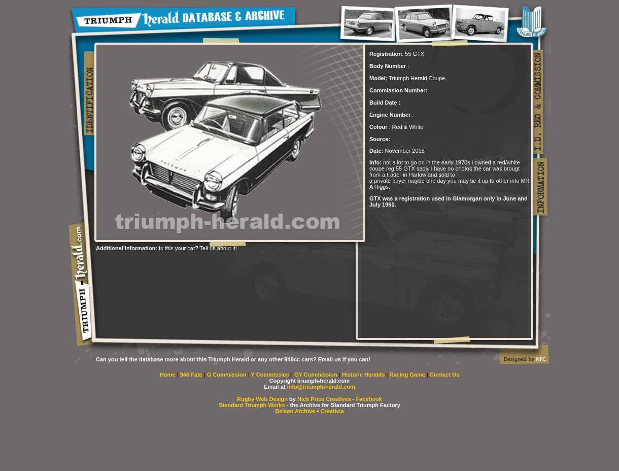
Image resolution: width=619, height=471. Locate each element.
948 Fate (192, 375)
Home (168, 375)
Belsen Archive (295, 411)
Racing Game (408, 375)
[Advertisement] (214, 266)
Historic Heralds (364, 375)
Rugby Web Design (262, 399)
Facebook (369, 399)
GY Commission (315, 375)
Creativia (331, 411)
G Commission (227, 375)
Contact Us (444, 375)
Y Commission (271, 375)
